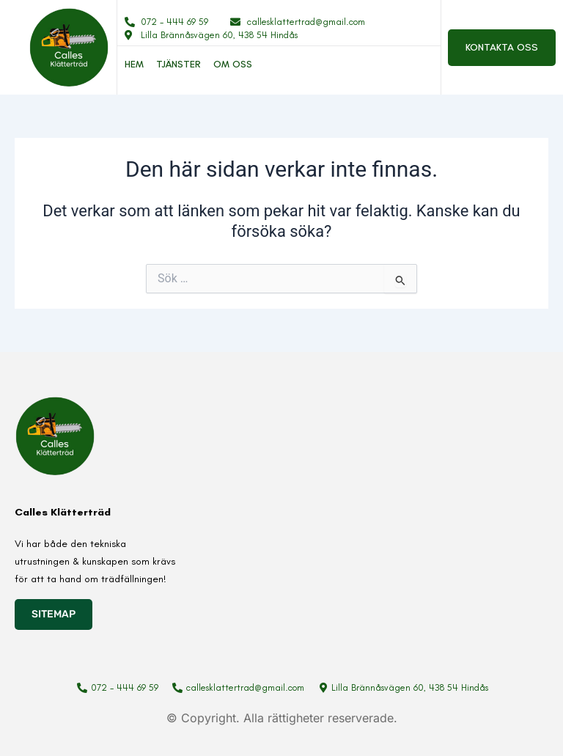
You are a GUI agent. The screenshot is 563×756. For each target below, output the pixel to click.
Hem (134, 64)
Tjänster (178, 64)
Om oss (232, 64)
